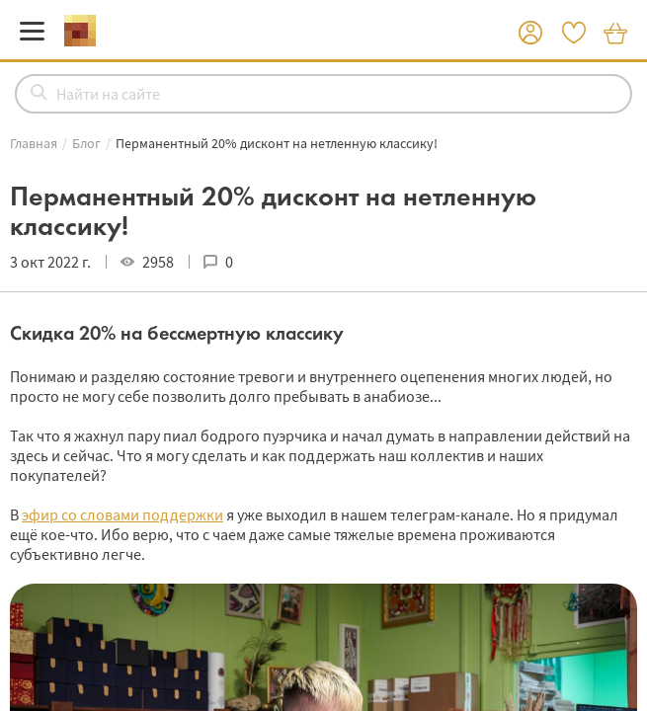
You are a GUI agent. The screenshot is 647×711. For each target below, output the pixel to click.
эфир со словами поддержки (122, 514)
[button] (530, 33)
